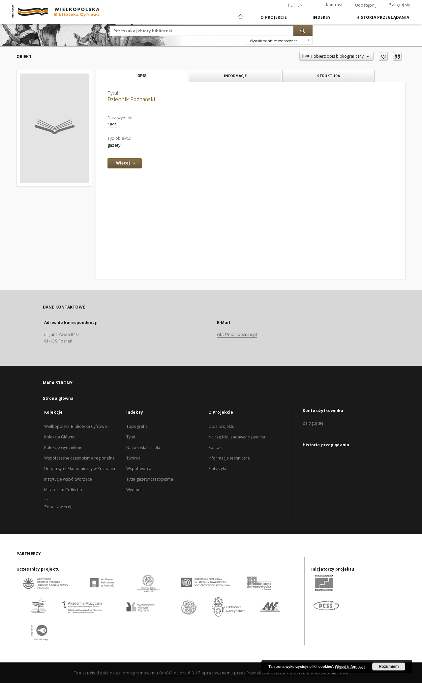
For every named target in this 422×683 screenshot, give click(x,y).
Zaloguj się (399, 5)
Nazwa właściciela (143, 447)
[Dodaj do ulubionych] (383, 56)
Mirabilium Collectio (63, 489)
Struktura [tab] (328, 75)
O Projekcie (273, 17)
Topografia (137, 426)
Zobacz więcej (58, 507)
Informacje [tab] (235, 75)
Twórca (133, 458)
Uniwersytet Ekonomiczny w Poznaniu (79, 468)
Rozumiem (389, 666)
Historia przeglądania (382, 17)
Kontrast (334, 5)
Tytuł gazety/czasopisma (149, 479)
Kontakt (215, 447)
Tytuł (131, 437)
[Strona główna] (240, 17)
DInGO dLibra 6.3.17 (179, 673)
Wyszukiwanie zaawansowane (274, 41)
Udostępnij (366, 5)
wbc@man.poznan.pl (237, 334)
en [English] (300, 5)
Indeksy (322, 17)
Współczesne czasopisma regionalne (79, 458)
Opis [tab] (141, 76)
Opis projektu (221, 426)
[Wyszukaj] (303, 30)
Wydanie (134, 489)
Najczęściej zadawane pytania (236, 437)
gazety (113, 145)
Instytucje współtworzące (68, 479)
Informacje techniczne (229, 458)
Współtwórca (138, 468)
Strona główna (58, 398)
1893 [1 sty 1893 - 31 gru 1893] (112, 125)
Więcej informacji (350, 666)
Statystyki (217, 468)
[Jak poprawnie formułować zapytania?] (308, 41)
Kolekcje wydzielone (63, 447)
